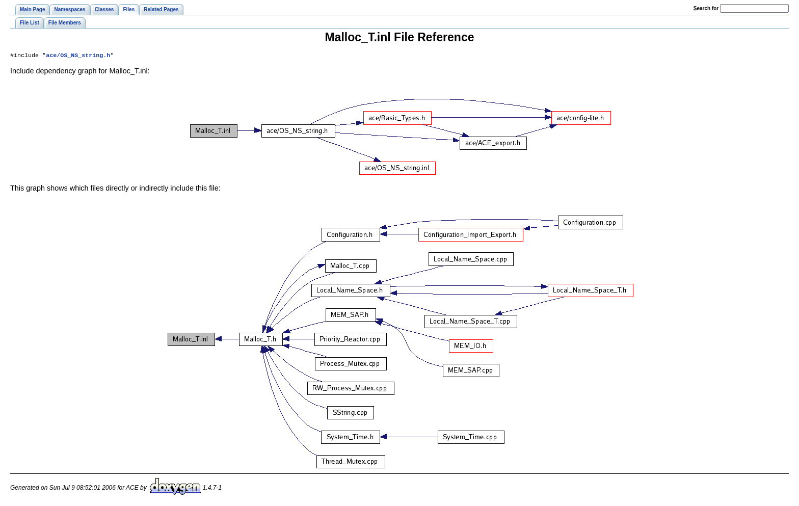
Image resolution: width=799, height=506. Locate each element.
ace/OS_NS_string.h (78, 56)
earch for (706, 8)
